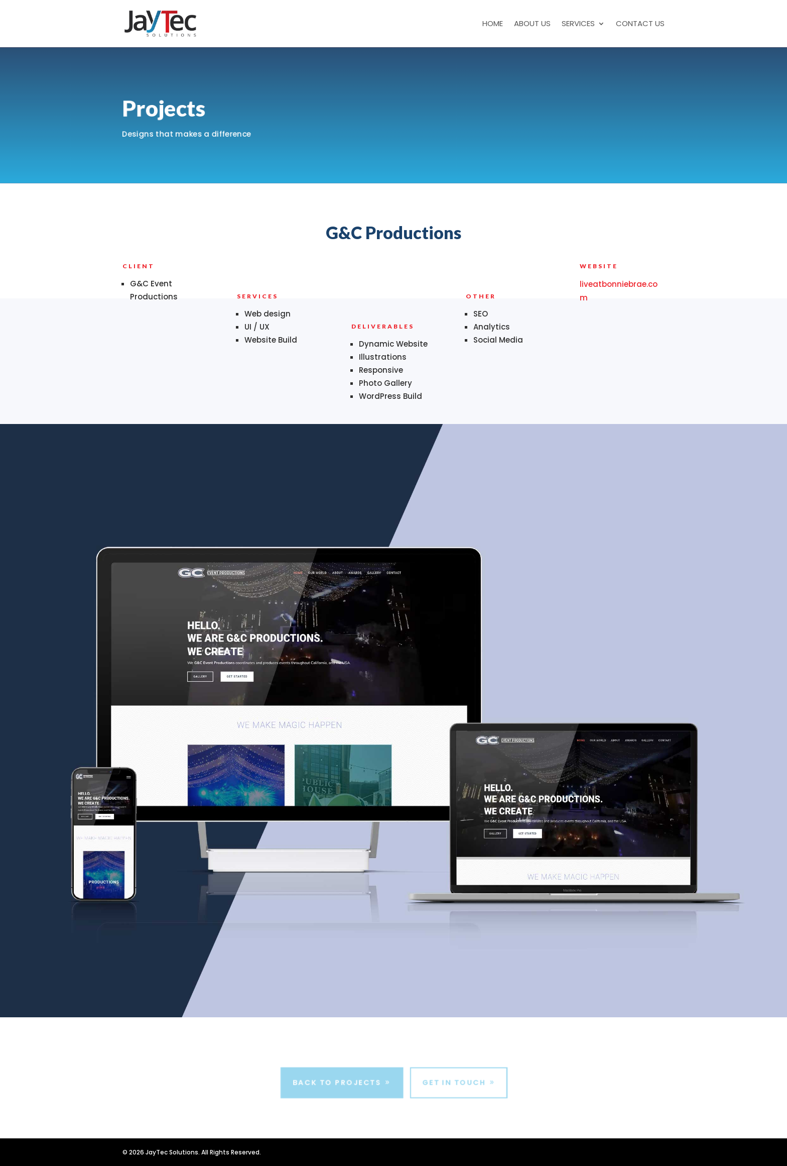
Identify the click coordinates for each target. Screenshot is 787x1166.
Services (578, 24)
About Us (532, 24)
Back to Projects (336, 1083)
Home (492, 24)
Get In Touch (455, 1083)
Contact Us (640, 24)
